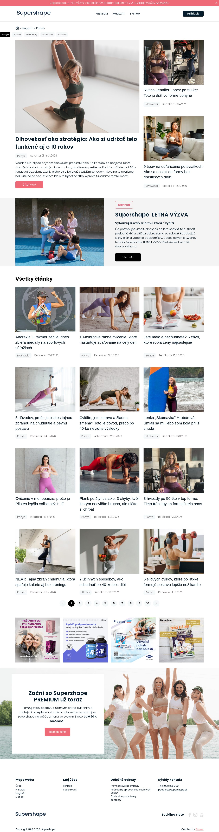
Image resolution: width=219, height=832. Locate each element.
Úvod (19, 786)
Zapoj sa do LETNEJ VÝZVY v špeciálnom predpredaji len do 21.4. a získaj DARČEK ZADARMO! (109, 3)
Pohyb (5, 34)
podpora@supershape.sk (172, 789)
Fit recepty (31, 34)
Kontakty (116, 800)
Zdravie (62, 34)
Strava (17, 34)
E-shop (135, 14)
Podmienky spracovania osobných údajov (130, 791)
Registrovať (69, 789)
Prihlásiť (193, 14)
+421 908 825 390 (168, 786)
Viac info (128, 257)
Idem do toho (57, 731)
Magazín (118, 14)
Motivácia (47, 34)
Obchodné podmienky (123, 796)
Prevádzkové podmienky (125, 786)
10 (147, 603)
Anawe (199, 829)
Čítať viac (29, 185)
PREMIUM (101, 14)
